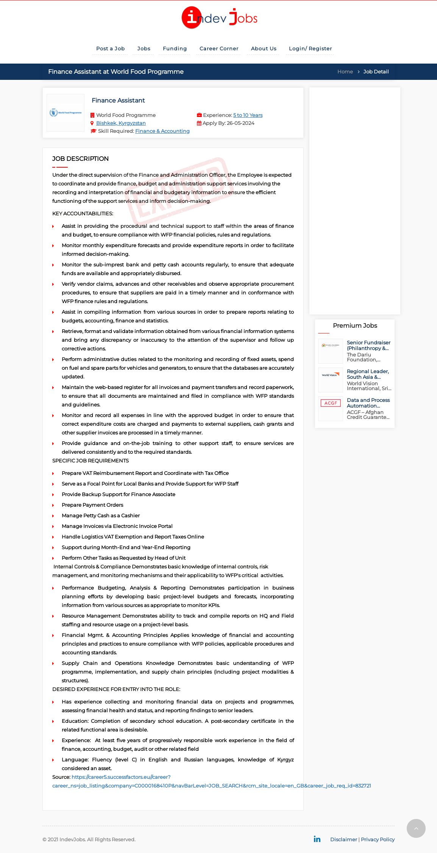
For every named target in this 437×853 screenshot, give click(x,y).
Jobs (143, 48)
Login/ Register (310, 48)
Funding (175, 48)
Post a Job (110, 48)
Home (345, 71)
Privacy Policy (378, 839)
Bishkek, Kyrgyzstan (121, 123)
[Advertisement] (354, 200)
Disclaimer (343, 839)
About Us (263, 48)
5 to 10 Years (247, 115)
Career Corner (219, 48)
